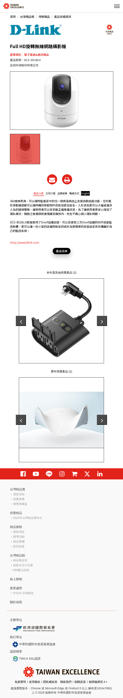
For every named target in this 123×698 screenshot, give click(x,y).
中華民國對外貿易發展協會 (34, 644)
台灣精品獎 (27, 17)
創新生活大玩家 (23, 565)
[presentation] (21, 321)
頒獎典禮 (19, 499)
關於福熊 (16, 602)
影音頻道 (19, 546)
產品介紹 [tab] (38, 193)
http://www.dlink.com (24, 242)
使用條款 (34, 681)
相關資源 (80, 681)
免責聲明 (20, 681)
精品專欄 (19, 541)
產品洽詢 (61, 251)
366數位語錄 (21, 570)
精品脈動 (16, 526)
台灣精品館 (17, 555)
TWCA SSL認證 (26, 659)
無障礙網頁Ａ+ (98, 681)
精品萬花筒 (20, 560)
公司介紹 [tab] (50, 193)
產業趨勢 (16, 588)
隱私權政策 (50, 681)
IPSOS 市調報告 (23, 593)
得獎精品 (44, 17)
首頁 (13, 17)
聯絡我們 (66, 681)
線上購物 (16, 579)
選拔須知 (19, 494)
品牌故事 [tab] (62, 193)
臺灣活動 (19, 536)
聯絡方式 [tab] (74, 193)
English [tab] (85, 193)
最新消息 (19, 531)
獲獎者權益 (20, 503)
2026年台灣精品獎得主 (27, 517)
